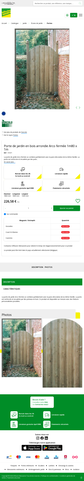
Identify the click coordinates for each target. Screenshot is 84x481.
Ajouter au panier (67, 208)
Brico (67, 469)
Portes (15, 135)
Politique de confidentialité (49, 476)
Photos (48, 267)
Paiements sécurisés (61, 188)
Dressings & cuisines (65, 466)
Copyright (5, 476)
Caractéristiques (11, 289)
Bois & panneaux (55, 469)
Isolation (76, 469)
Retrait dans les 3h (22, 175)
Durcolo (24, 132)
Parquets (14, 466)
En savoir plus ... (9, 162)
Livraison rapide (61, 174)
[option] (42, 69)
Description (37, 267)
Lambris (51, 466)
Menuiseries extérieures (15, 469)
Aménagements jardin (37, 469)
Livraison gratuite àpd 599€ (23, 188)
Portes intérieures (27, 466)
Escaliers (41, 466)
